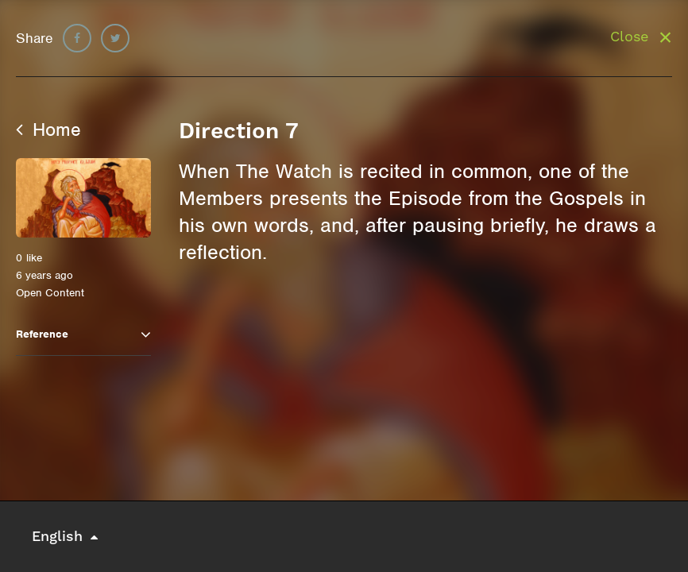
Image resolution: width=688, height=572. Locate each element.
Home (48, 129)
